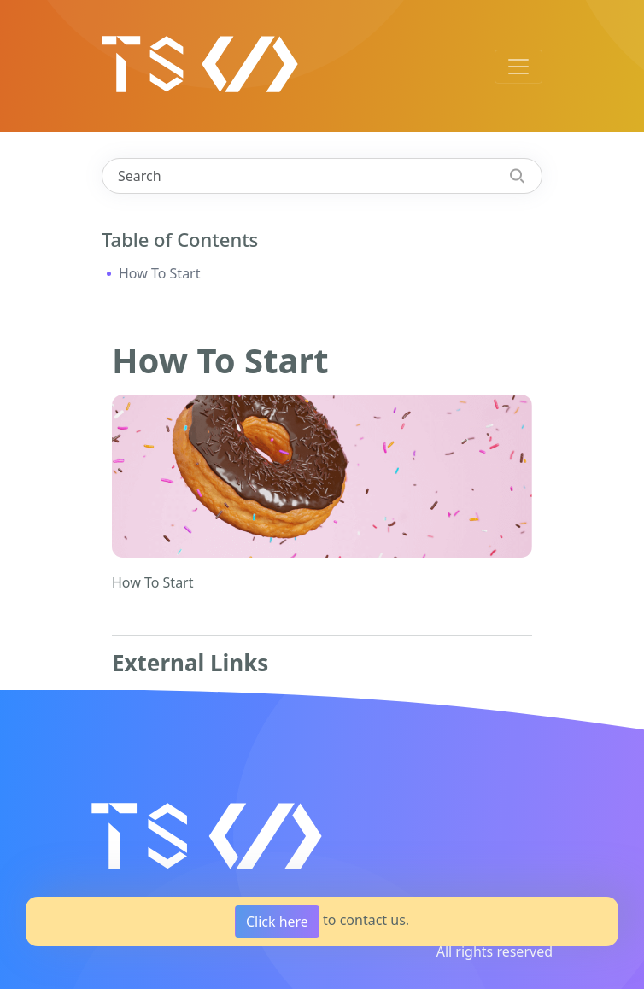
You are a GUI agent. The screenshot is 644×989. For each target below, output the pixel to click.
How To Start (160, 273)
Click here (277, 921)
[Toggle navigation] (518, 67)
